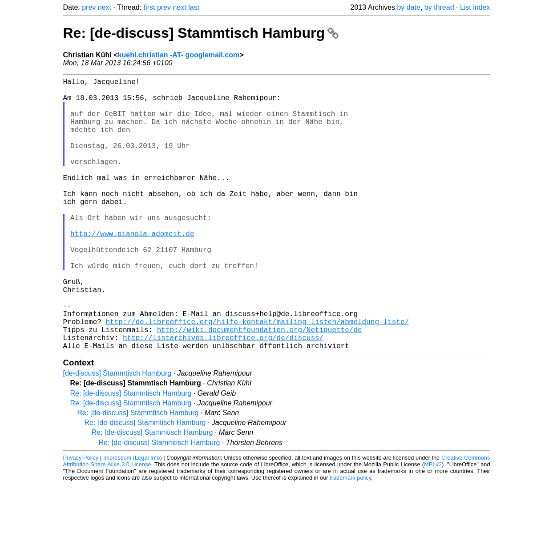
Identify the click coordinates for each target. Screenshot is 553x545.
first (149, 7)
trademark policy (350, 538)
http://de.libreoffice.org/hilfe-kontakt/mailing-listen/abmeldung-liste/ (257, 376)
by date (408, 7)
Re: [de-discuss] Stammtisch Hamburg (201, 33)
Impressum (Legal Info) (132, 518)
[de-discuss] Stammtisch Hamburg (117, 433)
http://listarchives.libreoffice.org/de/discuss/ (223, 396)
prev (89, 7)
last (193, 7)
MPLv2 (433, 524)
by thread (439, 7)
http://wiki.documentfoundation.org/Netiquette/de (259, 386)
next (104, 7)
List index (475, 7)
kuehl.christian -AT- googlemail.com (179, 55)
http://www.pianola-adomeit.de (132, 269)
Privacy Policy (81, 518)
